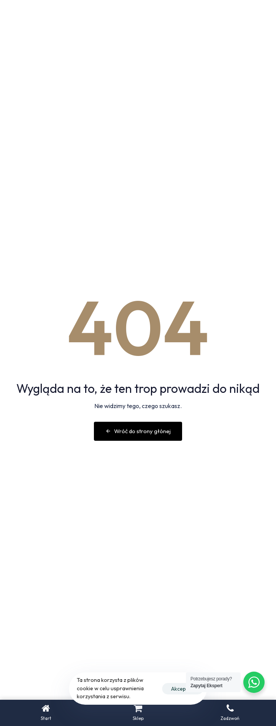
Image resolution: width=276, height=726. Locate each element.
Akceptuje (183, 688)
